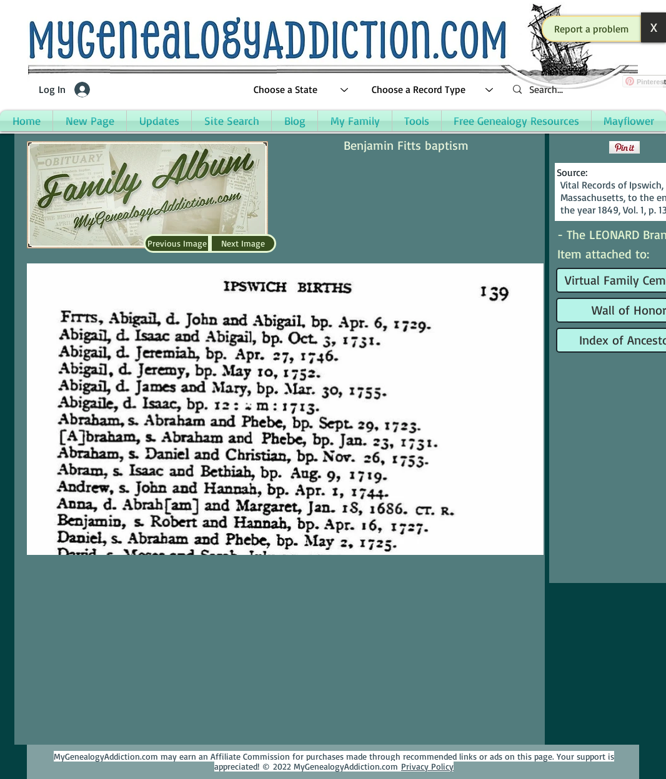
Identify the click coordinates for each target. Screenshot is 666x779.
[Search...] (583, 90)
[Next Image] (243, 243)
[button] (592, 29)
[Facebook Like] (581, 147)
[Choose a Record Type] (432, 90)
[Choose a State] (301, 90)
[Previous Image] (177, 243)
